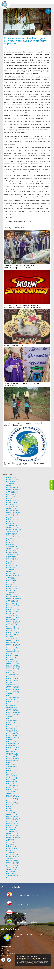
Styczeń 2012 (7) (11, 791)
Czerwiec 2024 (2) (12, 516)
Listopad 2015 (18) (12, 711)
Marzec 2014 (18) (12, 749)
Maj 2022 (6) (10, 562)
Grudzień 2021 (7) (12, 571)
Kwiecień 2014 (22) (12, 747)
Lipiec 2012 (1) (11, 783)
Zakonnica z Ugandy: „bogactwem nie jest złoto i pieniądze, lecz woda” (24, 424)
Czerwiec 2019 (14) (12, 629)
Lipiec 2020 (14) (11, 604)
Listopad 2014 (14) (12, 734)
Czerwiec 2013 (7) (12, 766)
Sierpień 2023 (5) (12, 533)
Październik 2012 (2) (13, 782)
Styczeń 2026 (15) (12, 483)
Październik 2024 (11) (13, 512)
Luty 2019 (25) (11, 636)
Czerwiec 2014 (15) (12, 743)
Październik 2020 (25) (13, 598)
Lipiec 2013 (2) (11, 764)
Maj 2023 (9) (10, 539)
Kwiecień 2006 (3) (12, 866)
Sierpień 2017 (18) (12, 671)
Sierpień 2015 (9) (11, 717)
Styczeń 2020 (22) (12, 615)
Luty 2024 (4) (10, 523)
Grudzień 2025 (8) (12, 485)
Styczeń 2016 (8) (11, 707)
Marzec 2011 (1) (11, 808)
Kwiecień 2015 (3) (12, 724)
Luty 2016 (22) (10, 705)
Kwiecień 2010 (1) (12, 826)
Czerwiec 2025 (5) (12, 497)
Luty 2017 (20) (11, 682)
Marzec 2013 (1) (11, 772)
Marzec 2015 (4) (11, 726)
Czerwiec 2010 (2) (12, 824)
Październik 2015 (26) (13, 713)
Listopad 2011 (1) (11, 795)
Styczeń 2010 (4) (11, 831)
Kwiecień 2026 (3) (12, 478)
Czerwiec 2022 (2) (12, 560)
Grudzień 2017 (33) (12, 663)
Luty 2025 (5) (10, 504)
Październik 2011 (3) (12, 797)
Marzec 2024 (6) (11, 522)
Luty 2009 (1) (10, 850)
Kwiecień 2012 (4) (12, 789)
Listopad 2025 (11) (12, 487)
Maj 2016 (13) (10, 699)
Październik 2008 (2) (13, 856)
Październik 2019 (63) (13, 621)
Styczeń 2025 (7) (11, 506)
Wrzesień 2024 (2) (12, 514)
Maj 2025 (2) (10, 498)
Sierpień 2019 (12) (12, 625)
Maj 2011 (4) (10, 804)
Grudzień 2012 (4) (12, 778)
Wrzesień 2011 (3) (12, 799)
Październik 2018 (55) (13, 644)
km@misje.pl (5, 955)
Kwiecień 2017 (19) (12, 678)
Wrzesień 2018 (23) (12, 646)
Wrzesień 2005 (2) (12, 871)
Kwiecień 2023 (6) (12, 541)
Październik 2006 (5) (13, 862)
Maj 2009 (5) (10, 845)
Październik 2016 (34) (13, 690)
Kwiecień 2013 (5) (12, 770)
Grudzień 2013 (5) (12, 755)
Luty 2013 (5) (10, 774)
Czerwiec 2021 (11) (12, 583)
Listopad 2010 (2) (12, 816)
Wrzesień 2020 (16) (12, 600)
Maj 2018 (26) (10, 653)
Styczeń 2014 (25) (12, 753)
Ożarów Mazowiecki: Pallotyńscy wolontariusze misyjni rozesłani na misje (24, 464)
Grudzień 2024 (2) (12, 508)
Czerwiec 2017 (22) (12, 674)
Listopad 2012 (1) (11, 780)
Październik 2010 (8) (13, 818)
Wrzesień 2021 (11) (12, 577)
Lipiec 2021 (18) (11, 581)
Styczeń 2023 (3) (11, 546)
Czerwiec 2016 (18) (12, 697)
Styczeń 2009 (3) (12, 852)
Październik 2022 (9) (13, 552)
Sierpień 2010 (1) (11, 822)
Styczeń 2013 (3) (11, 776)
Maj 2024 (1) (10, 518)
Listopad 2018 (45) (12, 642)
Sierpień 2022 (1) (11, 556)
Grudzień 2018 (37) (12, 640)
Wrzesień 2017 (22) (12, 669)
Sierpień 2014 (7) (11, 739)
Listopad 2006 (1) (12, 860)
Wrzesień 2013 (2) (12, 760)
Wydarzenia (8, 48)
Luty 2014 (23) (11, 751)
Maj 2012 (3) (10, 787)
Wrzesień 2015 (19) (12, 715)
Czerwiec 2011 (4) (12, 803)
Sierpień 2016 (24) (12, 694)
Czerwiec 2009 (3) (12, 843)
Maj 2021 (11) (10, 585)
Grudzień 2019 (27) (12, 617)
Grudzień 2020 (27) (12, 594)
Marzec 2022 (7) (11, 565)
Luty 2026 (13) (10, 481)
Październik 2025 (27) (13, 489)
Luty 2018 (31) (10, 659)
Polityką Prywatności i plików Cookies (32, 959)
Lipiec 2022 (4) (11, 558)
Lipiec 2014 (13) (11, 741)
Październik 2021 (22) (13, 575)
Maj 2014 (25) (10, 745)
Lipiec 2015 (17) (11, 718)
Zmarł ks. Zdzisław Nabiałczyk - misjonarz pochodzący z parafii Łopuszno (21, 267)
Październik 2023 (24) (13, 529)
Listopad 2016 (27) (12, 688)
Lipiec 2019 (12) (11, 627)
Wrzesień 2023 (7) (12, 531)
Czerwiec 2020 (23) (12, 606)
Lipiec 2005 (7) (11, 873)
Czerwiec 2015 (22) (12, 720)
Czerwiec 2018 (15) (12, 651)
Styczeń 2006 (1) (11, 868)
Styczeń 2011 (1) (11, 812)
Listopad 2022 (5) (12, 550)
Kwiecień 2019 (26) (12, 632)
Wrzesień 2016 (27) (12, 692)
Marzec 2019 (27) (12, 634)
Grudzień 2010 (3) (12, 814)
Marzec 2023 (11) (11, 543)
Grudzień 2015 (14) (12, 709)
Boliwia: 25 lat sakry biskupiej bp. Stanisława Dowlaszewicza (22, 384)
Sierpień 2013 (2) (11, 762)
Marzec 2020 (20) (12, 611)
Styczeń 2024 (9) (12, 525)
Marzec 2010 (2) (11, 827)
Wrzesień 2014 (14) (12, 738)
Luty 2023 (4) (10, 544)
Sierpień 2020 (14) (12, 602)
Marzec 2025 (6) (11, 502)
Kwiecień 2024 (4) (12, 520)
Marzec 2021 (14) (12, 588)
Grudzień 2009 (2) (12, 833)
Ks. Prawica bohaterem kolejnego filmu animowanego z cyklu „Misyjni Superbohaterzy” (24, 306)
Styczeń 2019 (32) (12, 638)
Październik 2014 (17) (13, 736)
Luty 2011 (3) (10, 810)
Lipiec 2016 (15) (11, 695)
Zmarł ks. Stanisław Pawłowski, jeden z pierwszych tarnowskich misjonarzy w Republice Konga (26, 41)
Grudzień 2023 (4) (12, 527)
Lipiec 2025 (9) (11, 495)
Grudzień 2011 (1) (11, 793)
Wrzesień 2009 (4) (12, 839)
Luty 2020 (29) (11, 613)
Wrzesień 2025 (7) (12, 491)
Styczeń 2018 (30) (12, 661)
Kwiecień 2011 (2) (12, 806)
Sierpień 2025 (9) (12, 493)
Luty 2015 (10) (10, 728)
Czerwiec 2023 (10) (12, 537)
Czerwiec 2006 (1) (12, 864)
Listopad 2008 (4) (12, 854)
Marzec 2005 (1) (11, 877)
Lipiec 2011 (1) (10, 801)
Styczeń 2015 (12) (12, 730)
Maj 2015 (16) (10, 722)
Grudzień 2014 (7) (12, 732)
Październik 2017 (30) (13, 667)
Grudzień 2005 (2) (12, 869)
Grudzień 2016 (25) (12, 686)
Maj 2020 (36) (10, 607)
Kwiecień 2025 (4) (12, 500)
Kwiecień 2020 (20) (12, 609)
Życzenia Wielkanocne (13, 345)
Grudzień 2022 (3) (12, 548)
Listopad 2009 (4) (12, 835)
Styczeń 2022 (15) (12, 569)
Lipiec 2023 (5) (11, 535)
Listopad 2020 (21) (12, 596)
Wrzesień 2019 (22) (12, 623)
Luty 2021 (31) (10, 590)
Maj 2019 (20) (10, 631)
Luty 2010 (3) (10, 829)
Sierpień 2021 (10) (12, 579)
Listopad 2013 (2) (12, 757)
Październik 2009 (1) (13, 837)
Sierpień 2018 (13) (12, 648)
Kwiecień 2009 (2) (12, 847)
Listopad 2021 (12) (12, 573)
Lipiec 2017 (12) (11, 673)
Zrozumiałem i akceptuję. (28, 963)
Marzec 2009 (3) (11, 848)
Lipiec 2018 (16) (11, 650)
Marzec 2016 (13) (11, 703)
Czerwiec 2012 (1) (12, 785)
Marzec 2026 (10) (12, 479)
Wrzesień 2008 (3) (12, 858)
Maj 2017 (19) (10, 676)
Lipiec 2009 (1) (11, 841)
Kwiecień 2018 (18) (12, 655)
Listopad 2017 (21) (12, 665)
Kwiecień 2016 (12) (12, 701)
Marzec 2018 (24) (12, 657)
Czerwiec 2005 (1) (12, 875)
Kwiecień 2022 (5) (12, 564)
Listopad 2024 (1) (12, 510)
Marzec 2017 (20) (12, 680)
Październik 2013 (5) (13, 759)
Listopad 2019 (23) (12, 619)
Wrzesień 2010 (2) (12, 820)
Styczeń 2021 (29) (12, 592)
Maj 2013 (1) (10, 768)
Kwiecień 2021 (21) (12, 587)
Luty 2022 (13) (10, 567)
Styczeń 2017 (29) (12, 684)
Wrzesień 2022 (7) (12, 554)
